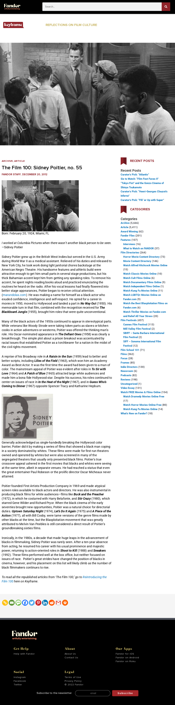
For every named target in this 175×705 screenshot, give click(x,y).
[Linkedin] (45, 603)
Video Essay (128, 388)
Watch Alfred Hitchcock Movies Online (145, 265)
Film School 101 (130, 350)
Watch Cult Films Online (137, 278)
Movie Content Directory (137, 261)
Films (124, 354)
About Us (70, 654)
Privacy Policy (73, 681)
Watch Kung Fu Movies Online (140, 290)
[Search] (166, 6)
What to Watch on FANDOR (138, 248)
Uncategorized (129, 383)
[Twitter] (32, 603)
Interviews (129, 244)
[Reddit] (52, 603)
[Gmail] (58, 603)
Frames (125, 362)
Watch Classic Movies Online (140, 273)
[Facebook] (25, 603)
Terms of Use (73, 677)
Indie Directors (129, 366)
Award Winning (129, 231)
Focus (124, 358)
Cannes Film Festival (135, 324)
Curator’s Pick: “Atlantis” (135, 174)
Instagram (20, 677)
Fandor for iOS (125, 654)
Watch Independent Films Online (141, 286)
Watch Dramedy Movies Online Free (143, 396)
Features (126, 239)
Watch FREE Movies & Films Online (141, 392)
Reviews (125, 379)
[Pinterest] (38, 603)
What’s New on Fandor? (134, 413)
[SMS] (18, 603)
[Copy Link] (5, 603)
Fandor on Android (127, 657)
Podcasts (126, 375)
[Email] (12, 603)
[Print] (65, 603)
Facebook (20, 681)
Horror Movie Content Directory (141, 256)
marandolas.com (14, 295)
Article (19, 161)
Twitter (18, 684)
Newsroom (127, 371)
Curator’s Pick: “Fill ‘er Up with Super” (142, 200)
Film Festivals (129, 320)
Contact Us (71, 657)
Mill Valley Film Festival (137, 328)
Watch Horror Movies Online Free (142, 404)
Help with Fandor (24, 654)
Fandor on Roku (126, 661)
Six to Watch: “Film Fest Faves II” (140, 178)
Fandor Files (128, 235)
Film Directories (130, 252)
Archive (7, 161)
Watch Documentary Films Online (142, 282)
